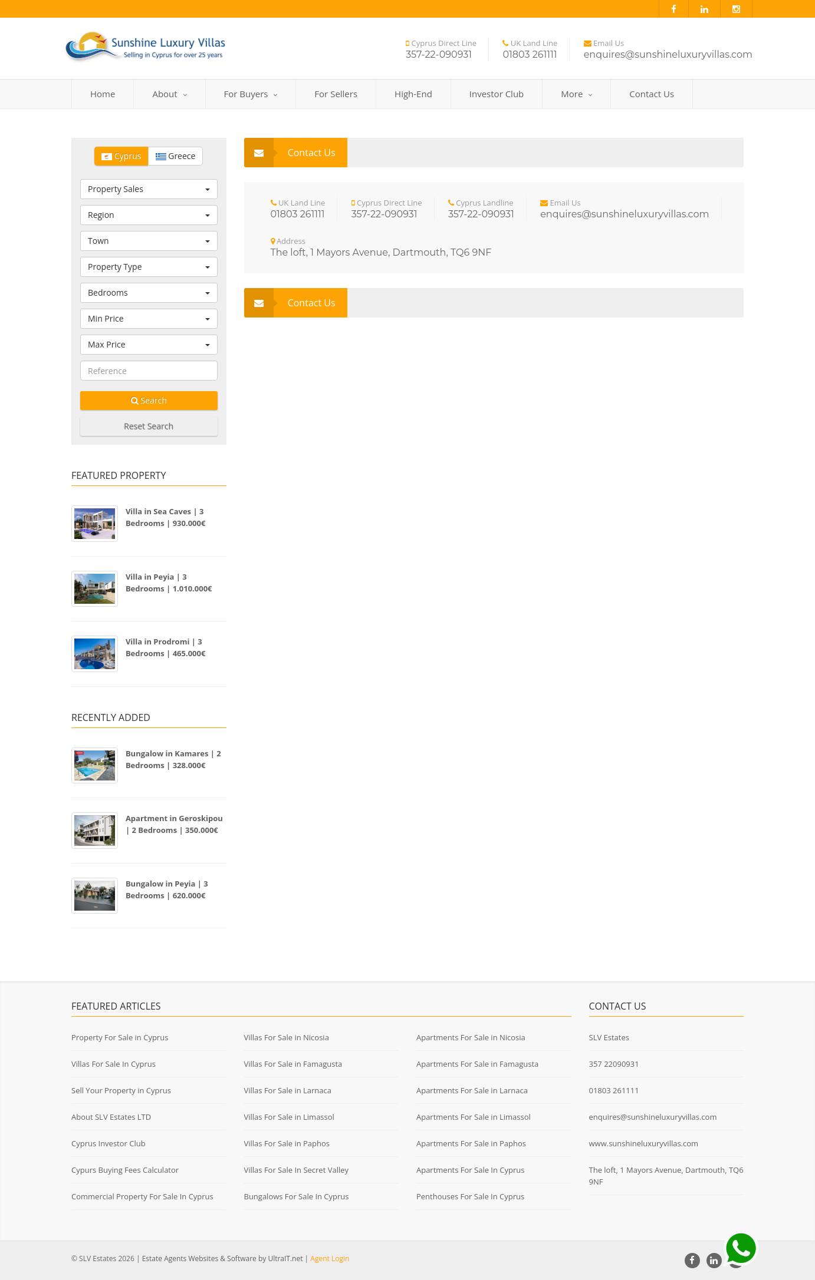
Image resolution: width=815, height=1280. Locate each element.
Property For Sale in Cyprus (119, 1037)
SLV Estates (609, 1037)
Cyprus (121, 155)
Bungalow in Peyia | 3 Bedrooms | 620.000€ (167, 889)
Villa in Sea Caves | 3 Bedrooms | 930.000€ (166, 517)
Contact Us (651, 94)
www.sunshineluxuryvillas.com (644, 1143)
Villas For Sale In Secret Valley (296, 1170)
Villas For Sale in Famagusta (293, 1064)
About (169, 94)
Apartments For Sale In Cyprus (470, 1170)
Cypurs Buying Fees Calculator (125, 1170)
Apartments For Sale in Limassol (473, 1117)
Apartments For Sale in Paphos (471, 1143)
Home (102, 94)
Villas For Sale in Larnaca (287, 1090)
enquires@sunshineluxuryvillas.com (653, 1117)
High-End (413, 94)
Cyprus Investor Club (108, 1143)
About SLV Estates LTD (111, 1117)
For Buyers (251, 94)
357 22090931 (614, 1064)
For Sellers (335, 94)
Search (149, 400)
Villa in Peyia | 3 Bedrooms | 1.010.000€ (169, 582)
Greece (176, 155)
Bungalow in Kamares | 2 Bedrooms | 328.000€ (173, 759)
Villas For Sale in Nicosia (286, 1037)
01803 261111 (614, 1090)
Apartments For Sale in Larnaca (472, 1090)
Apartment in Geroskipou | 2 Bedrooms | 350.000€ (174, 824)
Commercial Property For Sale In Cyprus (142, 1196)
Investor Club (496, 94)
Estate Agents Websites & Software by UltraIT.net (222, 1258)
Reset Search (148, 426)
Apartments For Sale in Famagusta (477, 1064)
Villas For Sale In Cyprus (113, 1064)
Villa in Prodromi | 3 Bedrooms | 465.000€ (166, 647)
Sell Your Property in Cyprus (121, 1090)
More (576, 94)
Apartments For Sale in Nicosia (470, 1037)
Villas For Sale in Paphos (287, 1143)
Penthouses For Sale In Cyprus (470, 1196)
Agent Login (329, 1258)
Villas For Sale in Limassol (289, 1117)
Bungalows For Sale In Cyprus (296, 1196)
